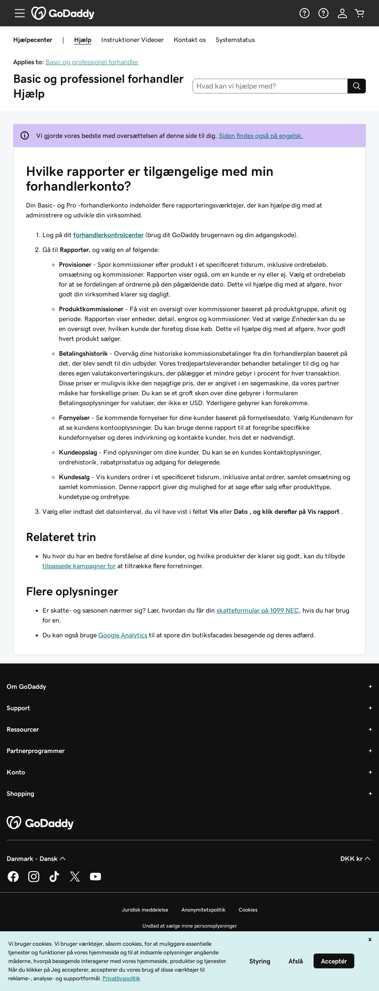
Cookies (248, 909)
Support (18, 707)
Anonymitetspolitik (203, 909)
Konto (16, 772)
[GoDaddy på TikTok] (54, 880)
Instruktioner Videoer (132, 39)
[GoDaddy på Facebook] (13, 880)
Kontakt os (190, 39)
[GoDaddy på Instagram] (33, 880)
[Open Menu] (16, 13)
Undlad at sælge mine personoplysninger (189, 925)
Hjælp (82, 39)
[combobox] (270, 86)
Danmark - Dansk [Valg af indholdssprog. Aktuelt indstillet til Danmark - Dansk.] (37, 858)
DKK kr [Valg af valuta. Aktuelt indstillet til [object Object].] (356, 858)
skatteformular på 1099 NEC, (258, 610)
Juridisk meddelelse (145, 909)
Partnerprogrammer (36, 750)
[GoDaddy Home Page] (41, 823)
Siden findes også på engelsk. (261, 135)
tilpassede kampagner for (79, 565)
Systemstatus (235, 39)
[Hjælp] (303, 13)
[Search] (357, 86)
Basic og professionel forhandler (92, 61)
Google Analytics (122, 635)
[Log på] (342, 13)
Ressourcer (23, 729)
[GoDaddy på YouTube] (95, 880)
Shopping (20, 793)
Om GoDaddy (26, 686)
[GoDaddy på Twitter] (74, 880)
